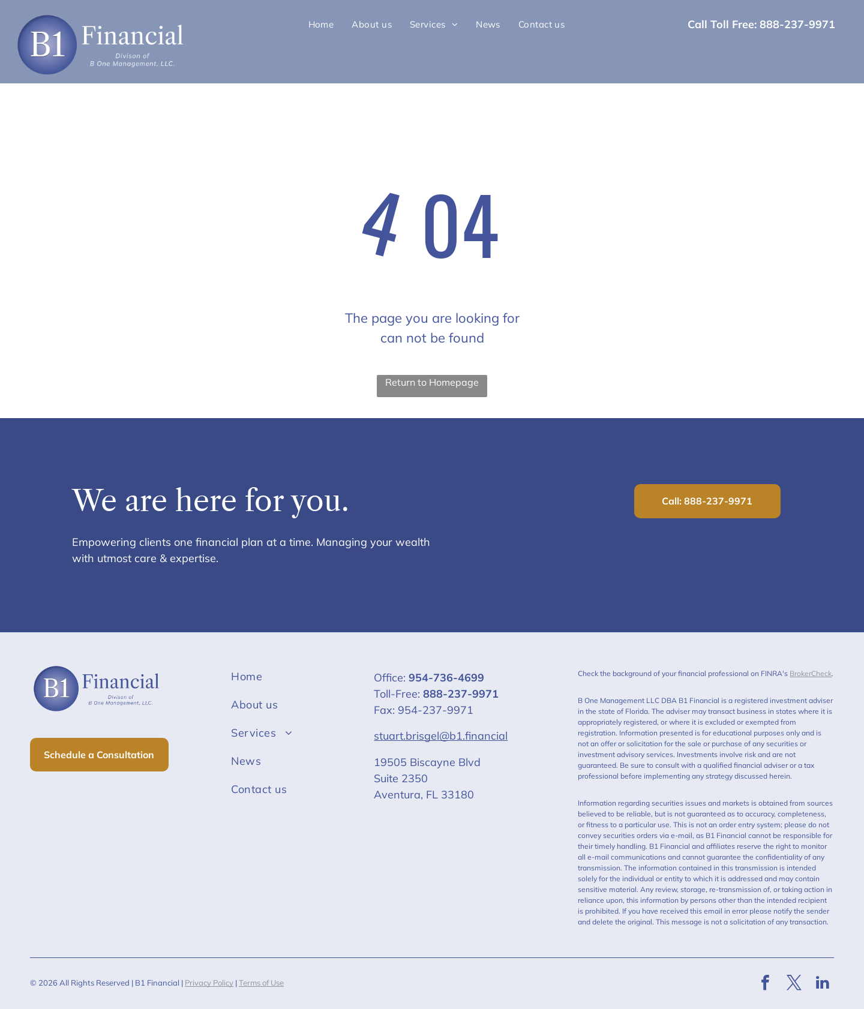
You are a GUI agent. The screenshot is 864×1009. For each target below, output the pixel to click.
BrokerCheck (811, 673)
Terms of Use (261, 982)
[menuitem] (321, 25)
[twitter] (793, 984)
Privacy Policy (209, 982)
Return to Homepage (432, 382)
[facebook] (765, 984)
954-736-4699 (446, 677)
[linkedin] (822, 984)
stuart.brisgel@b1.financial (441, 736)
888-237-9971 (461, 694)
